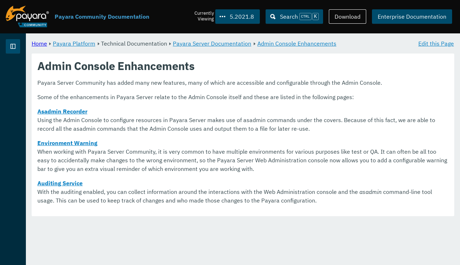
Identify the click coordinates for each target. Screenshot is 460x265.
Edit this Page (436, 43)
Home (129, 43)
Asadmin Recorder (152, 128)
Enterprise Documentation (412, 16)
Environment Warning (157, 168)
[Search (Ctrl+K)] (294, 16)
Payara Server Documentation (301, 43)
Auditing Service (149, 217)
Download (347, 16)
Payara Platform (163, 43)
